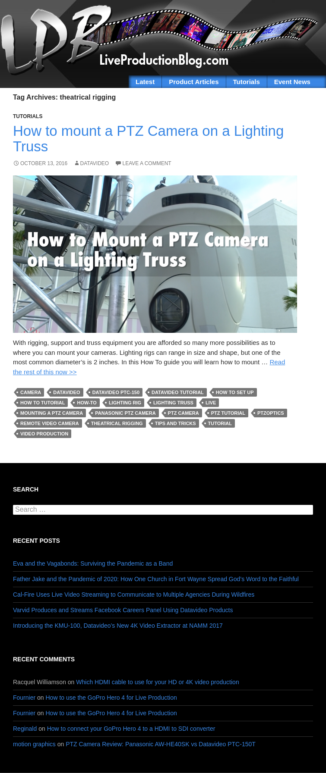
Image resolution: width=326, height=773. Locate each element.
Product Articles (193, 81)
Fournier (24, 697)
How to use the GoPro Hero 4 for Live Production (111, 697)
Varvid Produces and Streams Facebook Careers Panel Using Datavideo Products (123, 610)
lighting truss (173, 402)
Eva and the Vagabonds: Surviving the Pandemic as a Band (93, 563)
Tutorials (246, 81)
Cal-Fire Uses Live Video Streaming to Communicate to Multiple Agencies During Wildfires (133, 594)
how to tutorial (42, 402)
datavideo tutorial (178, 392)
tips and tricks (175, 423)
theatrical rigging (117, 423)
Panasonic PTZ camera (125, 413)
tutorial (220, 423)
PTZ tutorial (228, 413)
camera (30, 392)
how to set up (235, 392)
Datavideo (94, 163)
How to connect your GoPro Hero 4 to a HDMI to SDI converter (131, 728)
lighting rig (125, 402)
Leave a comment (147, 163)
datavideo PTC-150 (115, 392)
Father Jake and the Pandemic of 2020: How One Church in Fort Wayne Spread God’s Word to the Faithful (156, 579)
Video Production (44, 433)
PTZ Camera (183, 413)
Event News (292, 81)
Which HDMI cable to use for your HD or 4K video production (157, 682)
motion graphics (34, 744)
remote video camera (49, 423)
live (211, 402)
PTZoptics (270, 413)
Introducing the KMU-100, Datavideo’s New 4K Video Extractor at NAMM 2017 (118, 625)
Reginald (25, 728)
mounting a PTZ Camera (51, 413)
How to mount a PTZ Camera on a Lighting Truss (148, 138)
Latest (145, 81)
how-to (86, 402)
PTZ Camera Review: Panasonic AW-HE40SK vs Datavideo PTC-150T (161, 744)
